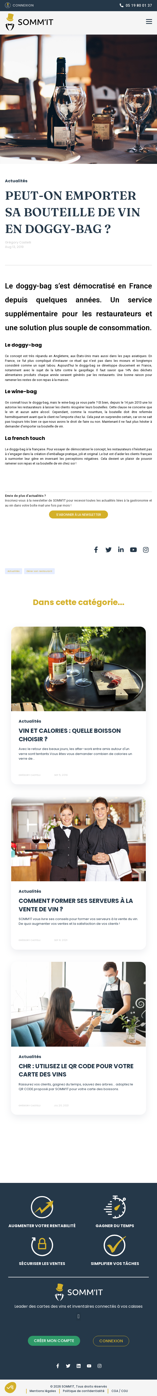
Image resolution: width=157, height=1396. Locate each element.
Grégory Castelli (18, 242)
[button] (78, 1316)
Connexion (111, 1341)
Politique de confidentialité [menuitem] (84, 1391)
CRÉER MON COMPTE (54, 1341)
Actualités (13, 571)
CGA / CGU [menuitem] (119, 1391)
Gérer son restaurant (39, 571)
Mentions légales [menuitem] (43, 1391)
